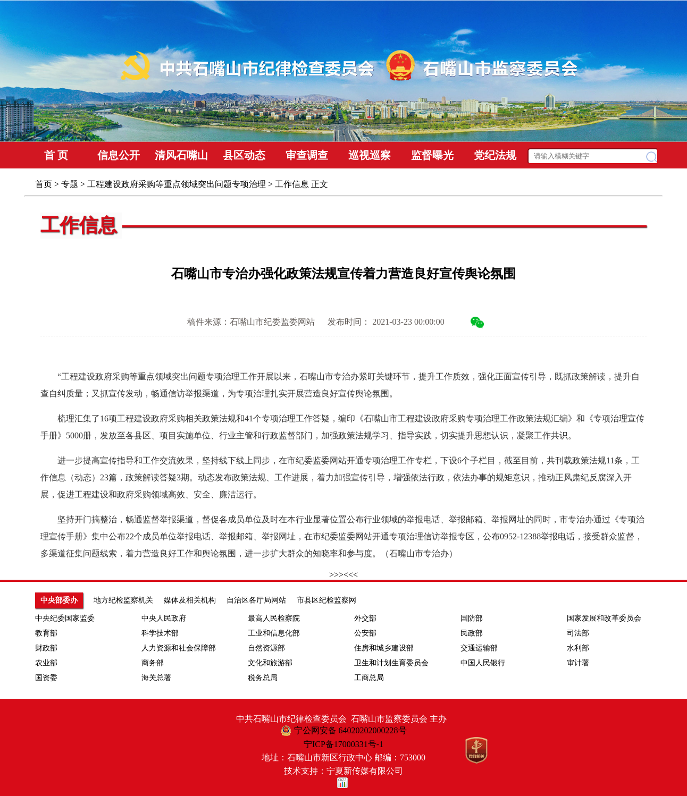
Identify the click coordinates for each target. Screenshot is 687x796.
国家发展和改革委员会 (604, 618)
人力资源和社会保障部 (178, 648)
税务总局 (263, 678)
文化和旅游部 (270, 663)
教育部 (46, 633)
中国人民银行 (482, 663)
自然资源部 (266, 648)
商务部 (152, 663)
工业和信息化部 (274, 633)
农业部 (46, 663)
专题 (69, 184)
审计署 (578, 663)
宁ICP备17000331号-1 (343, 744)
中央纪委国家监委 (65, 618)
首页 (43, 184)
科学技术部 (160, 633)
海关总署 (156, 678)
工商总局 (369, 678)
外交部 (365, 618)
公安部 (365, 633)
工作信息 (292, 184)
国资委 (46, 678)
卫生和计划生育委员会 (391, 663)
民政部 (471, 633)
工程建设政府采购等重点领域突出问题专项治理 (176, 184)
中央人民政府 (163, 618)
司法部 (578, 633)
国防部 (471, 618)
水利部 (578, 648)
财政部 (46, 648)
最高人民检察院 (274, 618)
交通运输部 (479, 648)
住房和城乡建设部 (384, 648)
